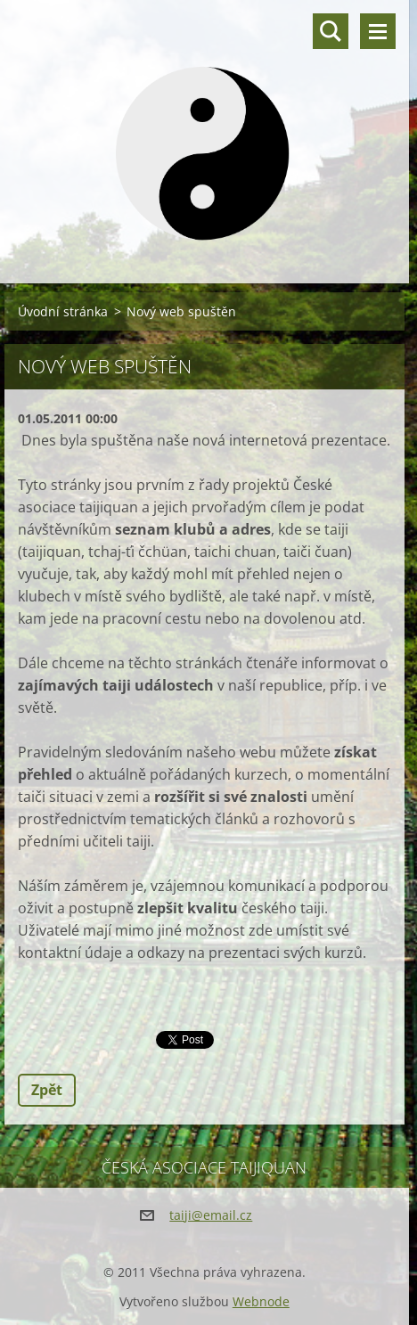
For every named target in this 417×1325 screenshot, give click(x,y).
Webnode (261, 1301)
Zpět (46, 1090)
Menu (378, 31)
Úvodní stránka (63, 311)
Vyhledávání (330, 31)
